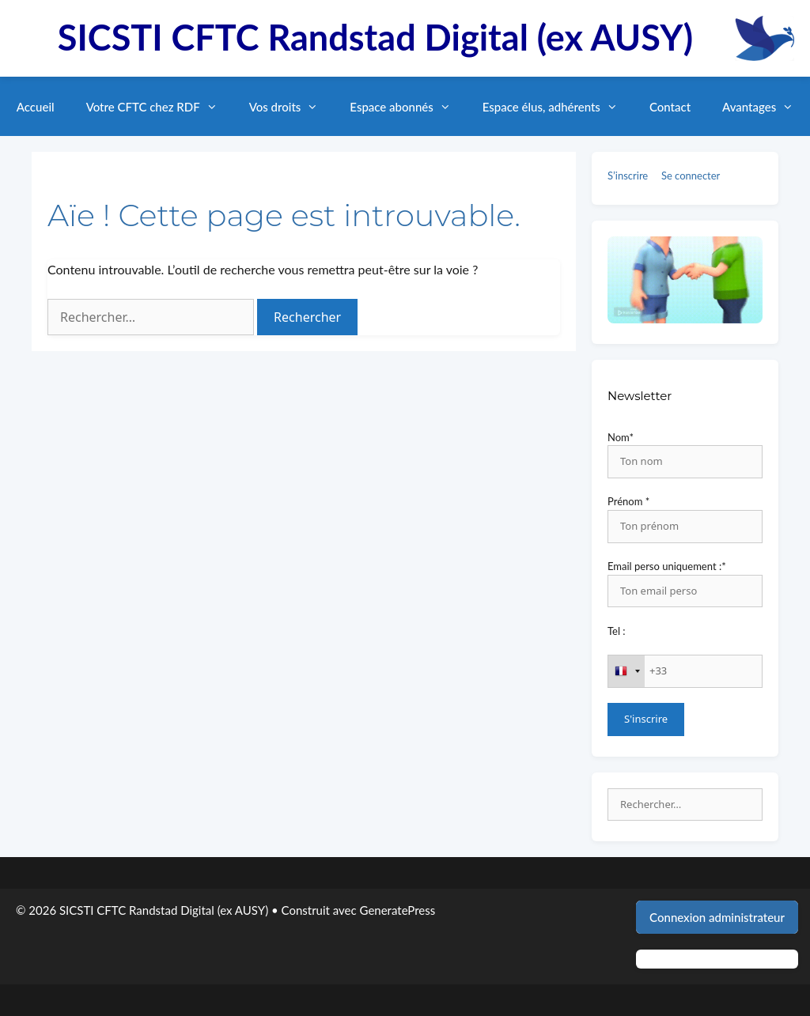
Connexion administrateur (717, 917)
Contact (670, 107)
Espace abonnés (408, 106)
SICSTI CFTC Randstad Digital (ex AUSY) (375, 37)
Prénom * (628, 501)
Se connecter (690, 175)
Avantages (765, 106)
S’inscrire (628, 175)
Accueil (36, 107)
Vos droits (292, 106)
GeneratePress (398, 910)
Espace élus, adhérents (558, 106)
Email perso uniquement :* (667, 566)
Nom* (621, 437)
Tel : (617, 631)
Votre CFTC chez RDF (159, 106)
